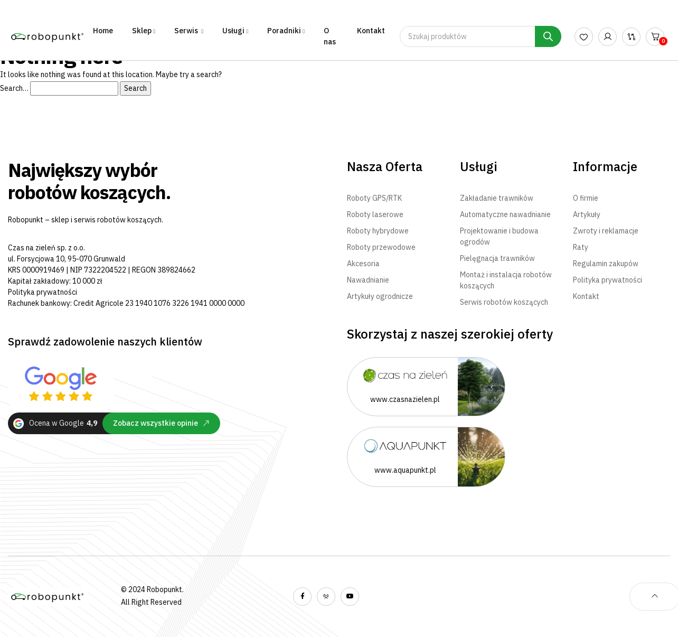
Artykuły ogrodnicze (380, 296)
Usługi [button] (233, 30)
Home (103, 30)
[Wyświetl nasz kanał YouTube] (350, 596)
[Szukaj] (548, 36)
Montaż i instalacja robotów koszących (506, 280)
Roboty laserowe (375, 214)
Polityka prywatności (42, 292)
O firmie (585, 198)
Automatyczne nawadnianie (505, 214)
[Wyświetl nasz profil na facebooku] (302, 596)
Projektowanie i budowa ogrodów (499, 236)
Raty (580, 247)
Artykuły (586, 214)
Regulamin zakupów (605, 263)
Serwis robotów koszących (504, 302)
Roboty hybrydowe (378, 231)
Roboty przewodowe (381, 247)
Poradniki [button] (284, 30)
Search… (14, 88)
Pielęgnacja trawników (497, 258)
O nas (330, 36)
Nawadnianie (368, 280)
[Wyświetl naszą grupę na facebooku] (326, 596)
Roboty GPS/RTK (374, 198)
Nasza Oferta (384, 166)
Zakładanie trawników (496, 198)
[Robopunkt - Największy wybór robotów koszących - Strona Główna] (48, 36)
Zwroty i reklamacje (605, 231)
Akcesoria (363, 263)
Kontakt (371, 30)
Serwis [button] (187, 30)
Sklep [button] (142, 30)
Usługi (478, 166)
